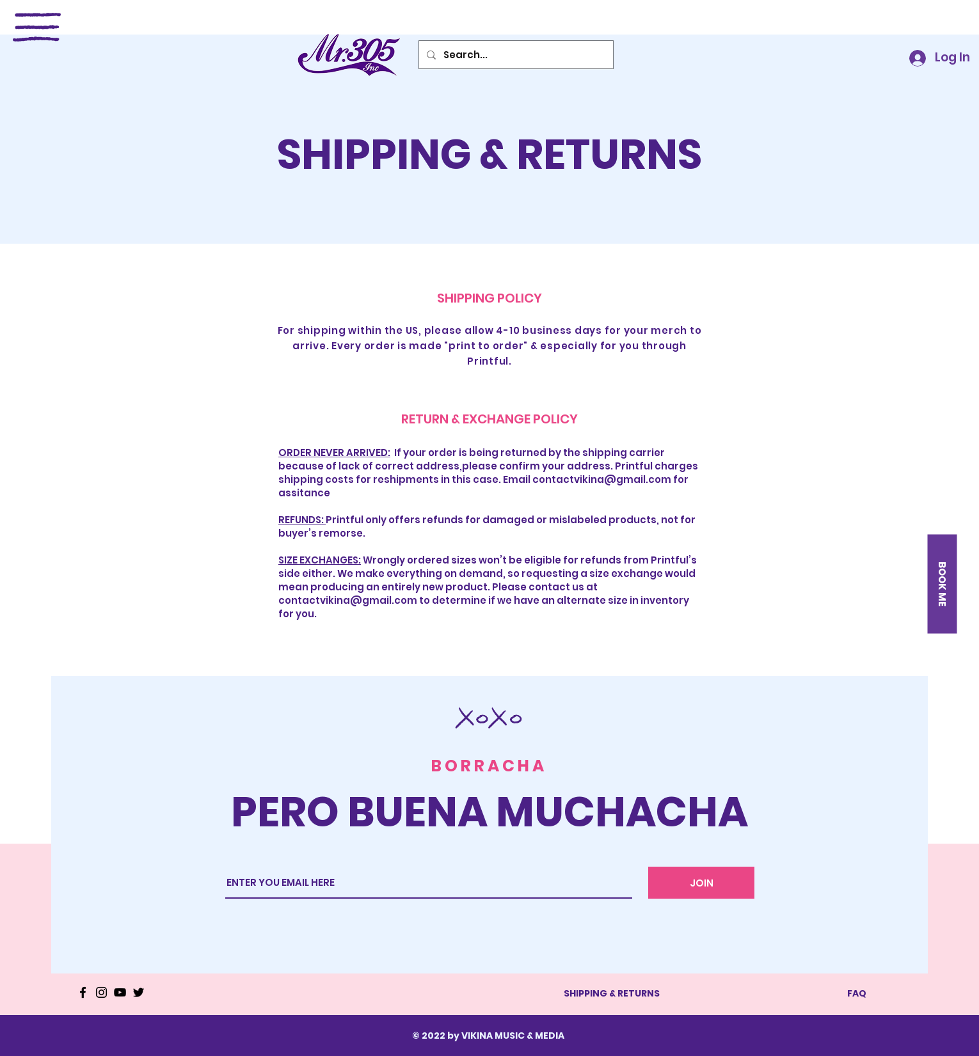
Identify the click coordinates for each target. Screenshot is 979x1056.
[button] (37, 27)
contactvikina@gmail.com (601, 479)
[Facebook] (83, 992)
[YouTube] (120, 992)
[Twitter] (138, 992)
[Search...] (514, 54)
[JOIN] (701, 883)
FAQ (856, 993)
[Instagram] (101, 992)
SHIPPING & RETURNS (612, 993)
